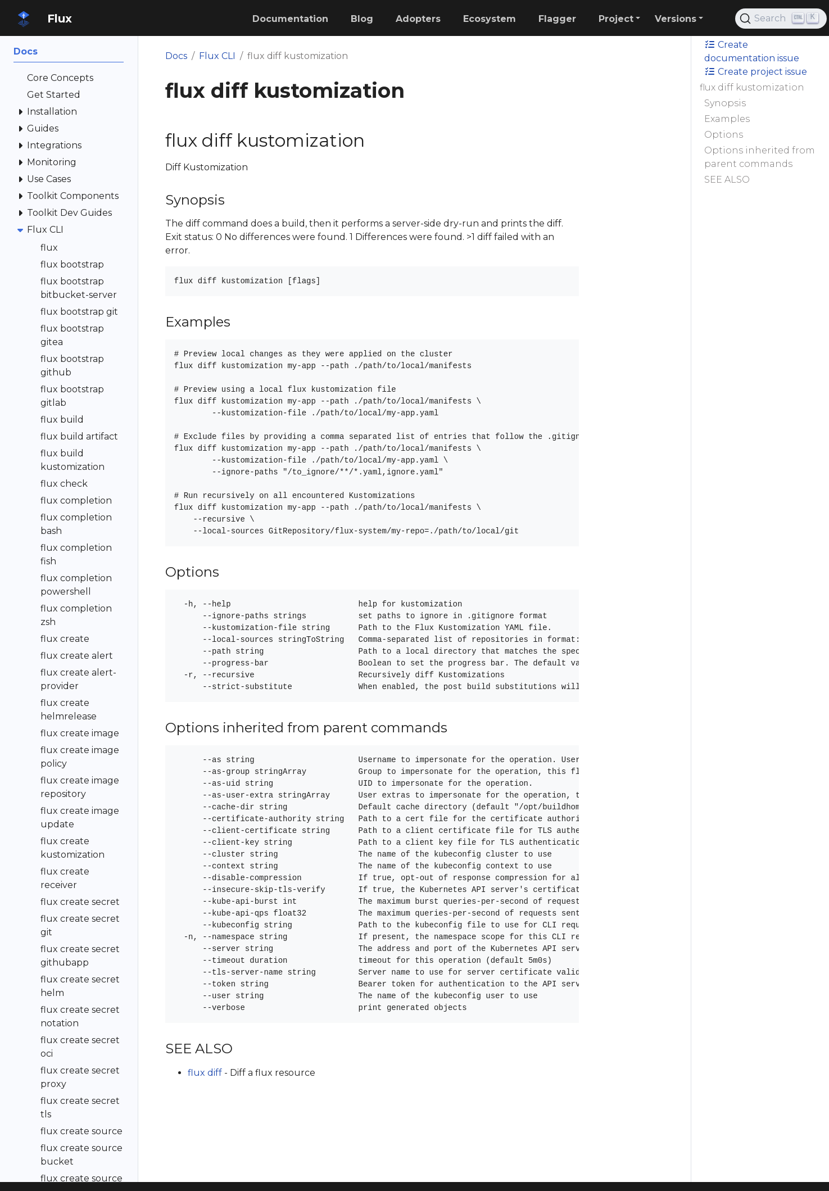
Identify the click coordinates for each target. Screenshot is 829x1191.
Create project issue (755, 71)
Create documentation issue (751, 51)
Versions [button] (675, 18)
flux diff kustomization (752, 87)
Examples (727, 119)
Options (723, 134)
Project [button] (616, 18)
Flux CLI (217, 56)
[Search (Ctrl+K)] (781, 18)
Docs (176, 56)
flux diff (205, 1072)
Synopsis (725, 103)
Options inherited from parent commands (759, 157)
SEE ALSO (727, 179)
